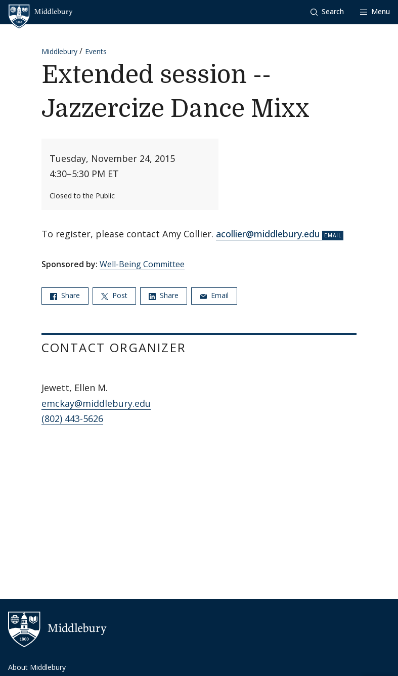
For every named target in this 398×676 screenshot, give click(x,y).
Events (96, 51)
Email (214, 295)
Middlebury (59, 51)
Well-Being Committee (142, 264)
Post (114, 295)
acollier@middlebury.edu (268, 234)
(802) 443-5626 (72, 418)
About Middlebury (37, 667)
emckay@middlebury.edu (96, 403)
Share (65, 295)
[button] (327, 12)
